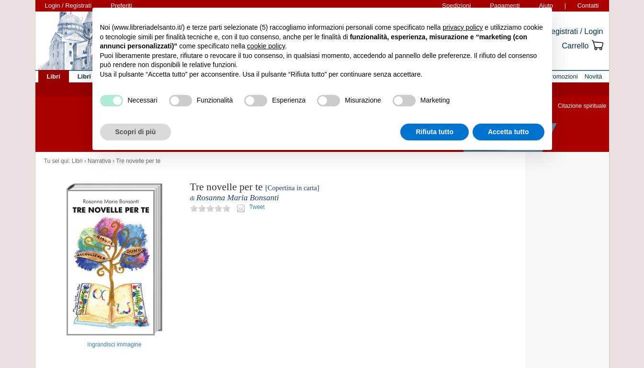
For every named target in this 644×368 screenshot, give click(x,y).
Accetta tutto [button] (508, 132)
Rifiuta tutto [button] (434, 132)
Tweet (257, 207)
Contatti (588, 5)
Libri (77, 161)
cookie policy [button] (266, 46)
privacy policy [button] (462, 27)
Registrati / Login (574, 31)
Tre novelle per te (138, 161)
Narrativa (99, 161)
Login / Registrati (68, 5)
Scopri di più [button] (135, 132)
